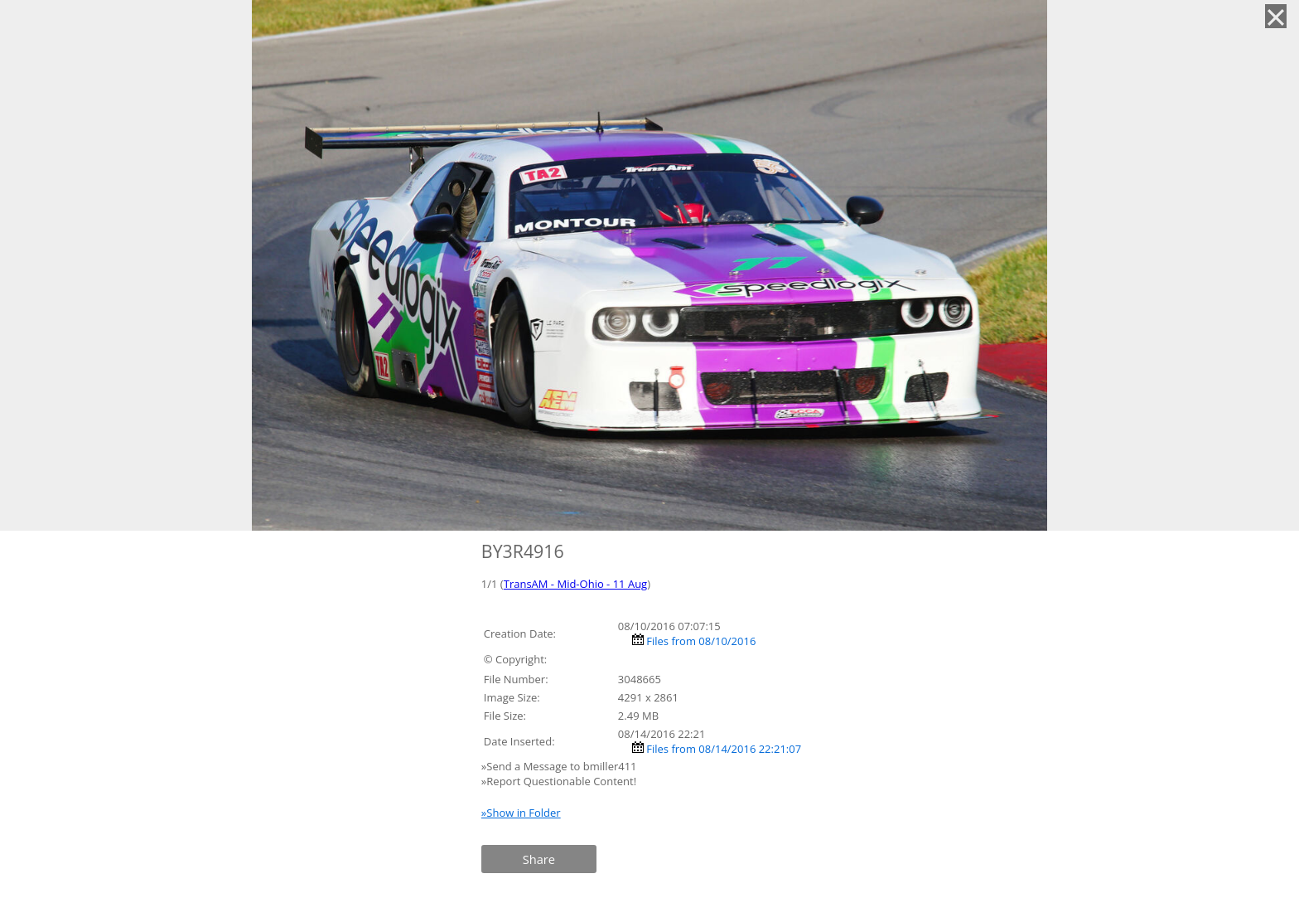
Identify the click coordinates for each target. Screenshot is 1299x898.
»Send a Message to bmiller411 (560, 766)
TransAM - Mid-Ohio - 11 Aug (575, 583)
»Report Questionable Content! (558, 781)
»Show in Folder (521, 812)
